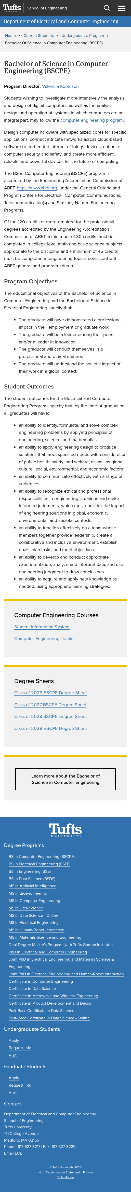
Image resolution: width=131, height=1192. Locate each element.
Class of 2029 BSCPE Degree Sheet (50, 728)
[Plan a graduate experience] (13, 1092)
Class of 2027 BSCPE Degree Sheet (50, 704)
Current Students (38, 35)
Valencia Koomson (60, 86)
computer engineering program (91, 120)
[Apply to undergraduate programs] (14, 1040)
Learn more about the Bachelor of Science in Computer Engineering (65, 779)
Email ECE (13, 1153)
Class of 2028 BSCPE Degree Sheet (50, 716)
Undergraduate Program (82, 35)
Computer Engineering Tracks (43, 638)
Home (10, 35)
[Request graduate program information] (20, 1085)
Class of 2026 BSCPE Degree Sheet (50, 692)
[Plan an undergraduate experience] (13, 1055)
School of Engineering (47, 8)
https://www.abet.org (37, 188)
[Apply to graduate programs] (14, 1078)
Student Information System (42, 626)
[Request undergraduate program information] (20, 1048)
